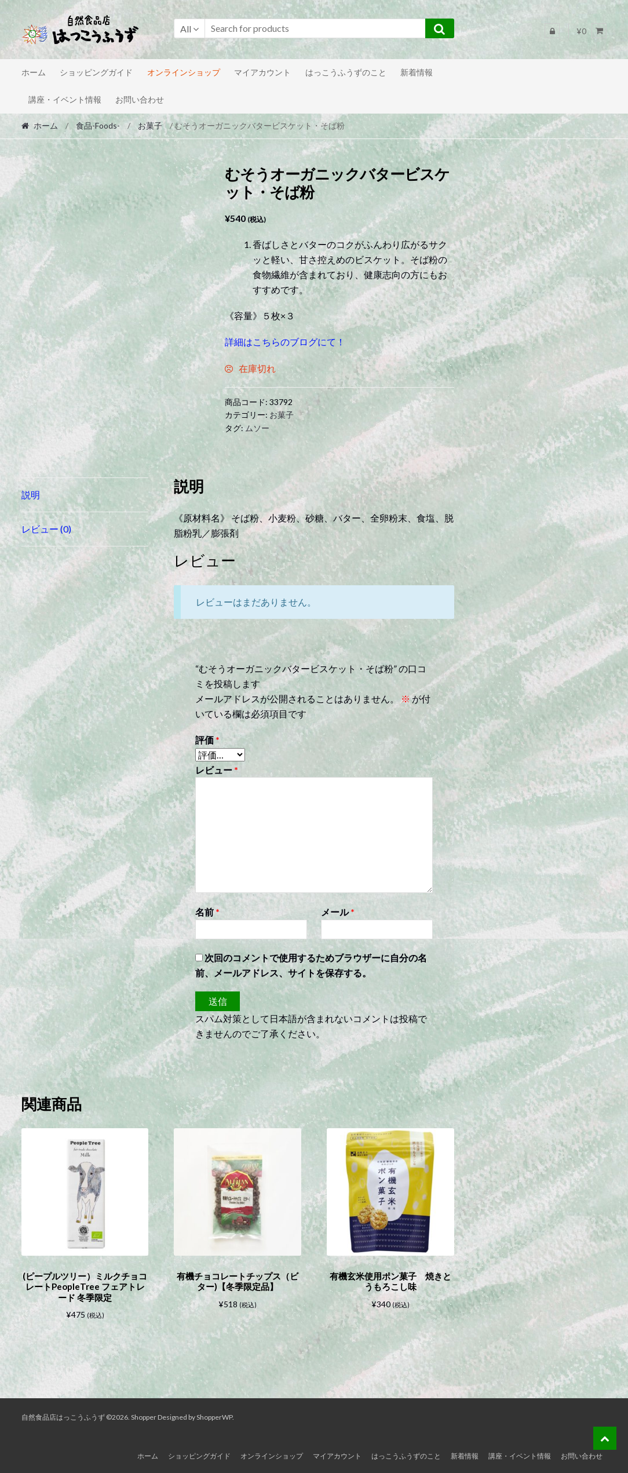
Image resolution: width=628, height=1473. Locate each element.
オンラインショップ (183, 72)
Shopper (143, 1415)
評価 (207, 739)
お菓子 (150, 125)
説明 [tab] (30, 494)
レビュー (216, 769)
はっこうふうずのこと (345, 72)
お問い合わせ (139, 99)
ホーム (33, 72)
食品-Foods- (98, 125)
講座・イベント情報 (64, 99)
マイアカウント (262, 72)
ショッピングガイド (96, 72)
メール (338, 911)
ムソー (257, 428)
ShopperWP (214, 1415)
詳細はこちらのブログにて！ (285, 341)
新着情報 (416, 72)
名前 (207, 911)
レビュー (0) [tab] (46, 528)
